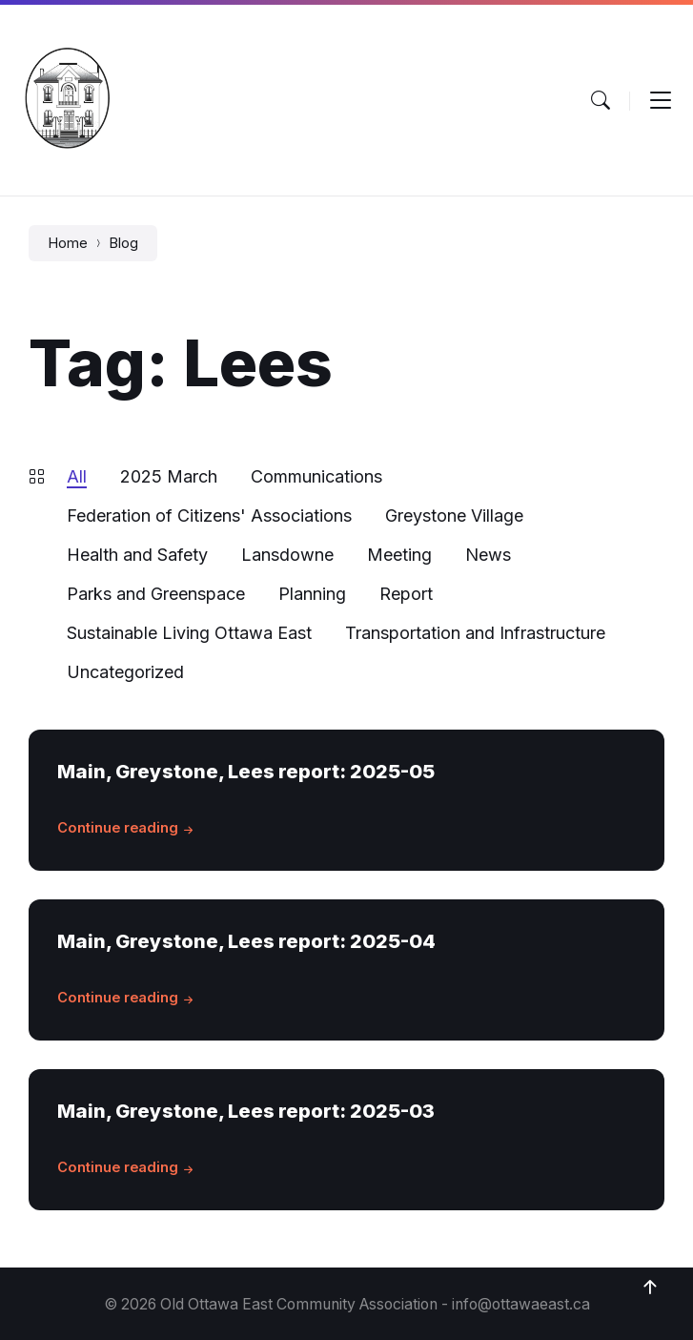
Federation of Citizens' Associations (209, 515)
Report (406, 594)
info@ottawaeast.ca (521, 1304)
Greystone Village (454, 515)
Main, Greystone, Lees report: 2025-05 (246, 771)
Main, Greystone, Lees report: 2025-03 (246, 1111)
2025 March (168, 476)
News (488, 555)
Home (68, 243)
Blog (123, 243)
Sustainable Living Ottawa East (189, 633)
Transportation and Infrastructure (475, 633)
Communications (316, 476)
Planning (312, 594)
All (77, 476)
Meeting (399, 555)
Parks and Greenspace (156, 594)
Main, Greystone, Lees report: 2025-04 (246, 941)
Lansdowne (287, 555)
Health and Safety (137, 555)
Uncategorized (125, 672)
